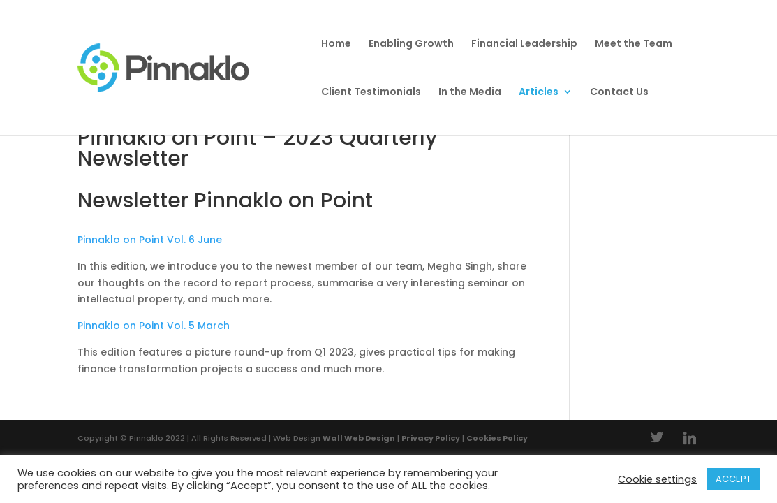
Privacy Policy (430, 438)
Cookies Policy (497, 438)
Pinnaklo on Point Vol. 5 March (153, 326)
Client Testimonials (371, 93)
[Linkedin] (690, 438)
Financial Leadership (524, 44)
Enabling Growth (411, 44)
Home (336, 44)
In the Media (469, 93)
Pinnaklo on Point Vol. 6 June (149, 240)
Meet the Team (633, 44)
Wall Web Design (359, 438)
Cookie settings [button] (657, 479)
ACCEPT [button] (733, 479)
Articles (538, 93)
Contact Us (619, 93)
